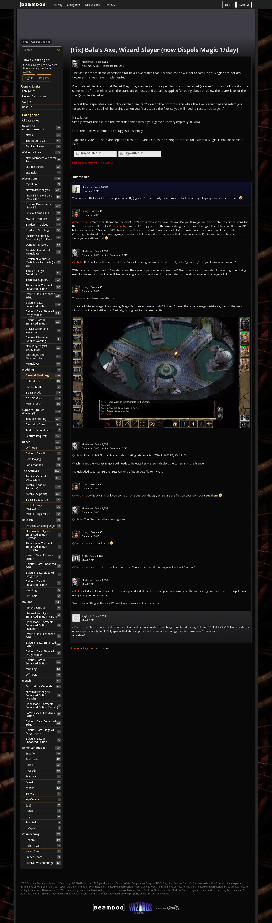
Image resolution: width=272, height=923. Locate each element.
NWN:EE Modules (43, 219)
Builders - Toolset (43, 224)
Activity (58, 5)
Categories (74, 5)
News (43, 135)
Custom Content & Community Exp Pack (43, 237)
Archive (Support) (43, 494)
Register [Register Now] (44, 78)
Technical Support (43, 280)
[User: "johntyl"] (76, 213)
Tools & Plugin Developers (43, 272)
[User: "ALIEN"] (76, 558)
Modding (43, 590)
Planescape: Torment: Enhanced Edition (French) (43, 705)
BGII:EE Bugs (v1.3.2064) (43, 506)
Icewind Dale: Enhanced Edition (43, 295)
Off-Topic (43, 448)
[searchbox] (41, 49)
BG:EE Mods (43, 392)
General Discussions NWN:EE (43, 205)
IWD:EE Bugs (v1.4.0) (43, 514)
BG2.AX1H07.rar (91, 152)
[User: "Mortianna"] (76, 64)
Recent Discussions (34, 96)
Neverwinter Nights (43, 190)
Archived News (43, 146)
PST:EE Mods (43, 387)
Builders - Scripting (43, 230)
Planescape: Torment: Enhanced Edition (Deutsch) (43, 546)
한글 (43, 805)
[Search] (58, 49)
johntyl (85, 211)
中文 (43, 816)
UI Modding (43, 381)
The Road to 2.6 (43, 140)
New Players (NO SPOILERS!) (43, 347)
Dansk (43, 782)
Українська (43, 799)
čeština (43, 788)
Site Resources (43, 167)
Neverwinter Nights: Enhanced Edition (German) (43, 534)
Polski (43, 765)
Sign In (229, 4)
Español (43, 753)
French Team (43, 857)
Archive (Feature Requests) (43, 486)
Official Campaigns (43, 213)
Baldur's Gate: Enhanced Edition (43, 304)
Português (43, 759)
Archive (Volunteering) (43, 863)
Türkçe (43, 794)
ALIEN (85, 556)
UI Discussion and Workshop (43, 330)
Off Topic (43, 596)
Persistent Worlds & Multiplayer (43, 251)
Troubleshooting (43, 419)
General (43, 840)
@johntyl (77, 262)
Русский (43, 771)
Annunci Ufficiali (43, 608)
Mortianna (87, 61)
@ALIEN (77, 591)
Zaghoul (86, 616)
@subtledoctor (118, 226)
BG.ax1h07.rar (134, 152)
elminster (87, 187)
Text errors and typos (43, 430)
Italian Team (43, 851)
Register (244, 4)
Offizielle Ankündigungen (43, 526)
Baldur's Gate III (43, 453)
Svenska (43, 776)
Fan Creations (43, 465)
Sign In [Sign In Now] (29, 78)
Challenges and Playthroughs (43, 356)
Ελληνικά (43, 828)
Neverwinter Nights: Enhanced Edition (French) (43, 695)
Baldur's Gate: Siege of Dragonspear (43, 313)
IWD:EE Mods (43, 404)
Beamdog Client (43, 424)
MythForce (43, 184)
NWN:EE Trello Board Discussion (43, 197)
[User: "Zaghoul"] (76, 618)
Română (43, 822)
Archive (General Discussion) (43, 477)
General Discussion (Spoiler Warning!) (43, 339)
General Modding (43, 375)
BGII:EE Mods (43, 398)
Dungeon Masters (43, 245)
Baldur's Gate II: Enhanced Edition (43, 321)
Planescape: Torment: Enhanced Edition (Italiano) (43, 625)
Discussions (92, 5)
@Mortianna (80, 222)
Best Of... (110, 5)
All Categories (30, 120)
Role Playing (43, 459)
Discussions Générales (43, 686)
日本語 (43, 811)
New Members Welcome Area (43, 159)
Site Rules (43, 172)
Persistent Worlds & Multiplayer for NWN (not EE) (43, 262)
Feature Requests (43, 436)
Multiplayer (43, 364)
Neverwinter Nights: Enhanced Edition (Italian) (43, 615)
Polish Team (43, 845)
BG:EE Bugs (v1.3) (43, 500)
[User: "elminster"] (76, 189)
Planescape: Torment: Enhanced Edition (43, 287)
